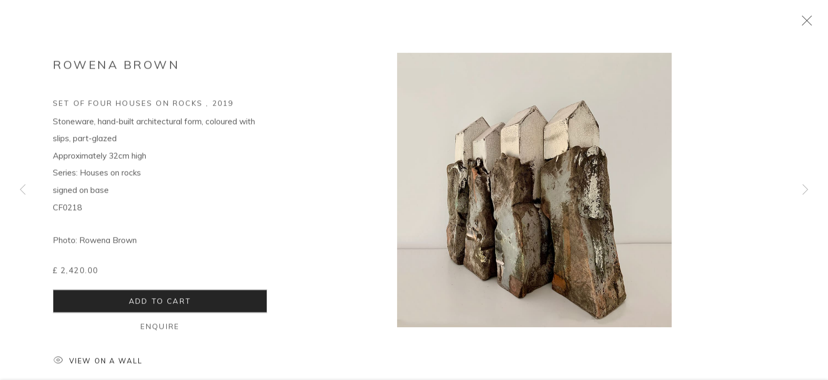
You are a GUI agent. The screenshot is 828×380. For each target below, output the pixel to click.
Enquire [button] (160, 329)
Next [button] (805, 190)
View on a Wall (98, 364)
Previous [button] (22, 190)
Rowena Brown (116, 67)
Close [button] (804, 24)
